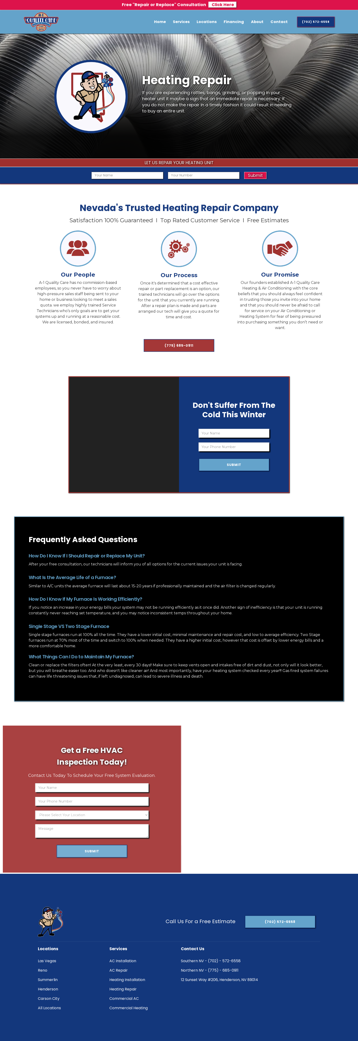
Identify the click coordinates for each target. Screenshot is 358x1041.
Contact (279, 21)
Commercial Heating (128, 1008)
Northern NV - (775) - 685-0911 (210, 970)
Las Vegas (47, 961)
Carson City (49, 998)
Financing (234, 21)
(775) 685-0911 (179, 348)
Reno (42, 970)
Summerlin (48, 979)
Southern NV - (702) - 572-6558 (211, 961)
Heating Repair (123, 989)
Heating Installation (127, 979)
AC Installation (122, 961)
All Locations (49, 1008)
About (257, 21)
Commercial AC (124, 998)
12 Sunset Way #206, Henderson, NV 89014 (219, 979)
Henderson (48, 989)
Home (160, 21)
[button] (181, 22)
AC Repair (118, 970)
